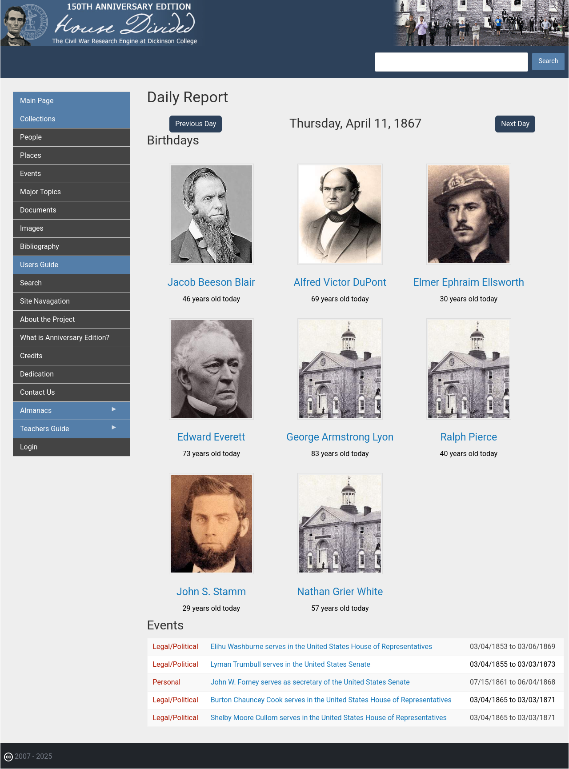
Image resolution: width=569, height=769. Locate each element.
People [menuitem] (31, 137)
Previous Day (195, 124)
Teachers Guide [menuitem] (69, 431)
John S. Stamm (211, 592)
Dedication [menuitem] (37, 374)
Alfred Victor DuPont (339, 282)
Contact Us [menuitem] (37, 392)
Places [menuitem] (30, 155)
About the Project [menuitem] (47, 319)
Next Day (515, 124)
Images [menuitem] (32, 228)
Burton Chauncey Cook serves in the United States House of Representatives (331, 700)
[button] (211, 261)
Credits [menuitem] (31, 356)
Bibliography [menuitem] (39, 246)
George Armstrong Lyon (339, 437)
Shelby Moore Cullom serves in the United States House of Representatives (329, 717)
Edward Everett (211, 437)
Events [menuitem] (30, 173)
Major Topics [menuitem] (40, 192)
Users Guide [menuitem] (39, 264)
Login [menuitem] (28, 447)
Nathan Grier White (340, 592)
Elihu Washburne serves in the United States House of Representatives (322, 646)
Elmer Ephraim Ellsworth (469, 282)
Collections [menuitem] (38, 119)
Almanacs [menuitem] (69, 412)
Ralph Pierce (469, 437)
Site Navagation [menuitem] (45, 301)
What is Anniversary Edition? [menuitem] (64, 337)
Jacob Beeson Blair (211, 282)
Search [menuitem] (31, 283)
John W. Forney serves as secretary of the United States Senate (310, 682)
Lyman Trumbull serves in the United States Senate (290, 664)
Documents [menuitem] (38, 210)
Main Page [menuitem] (37, 100)
